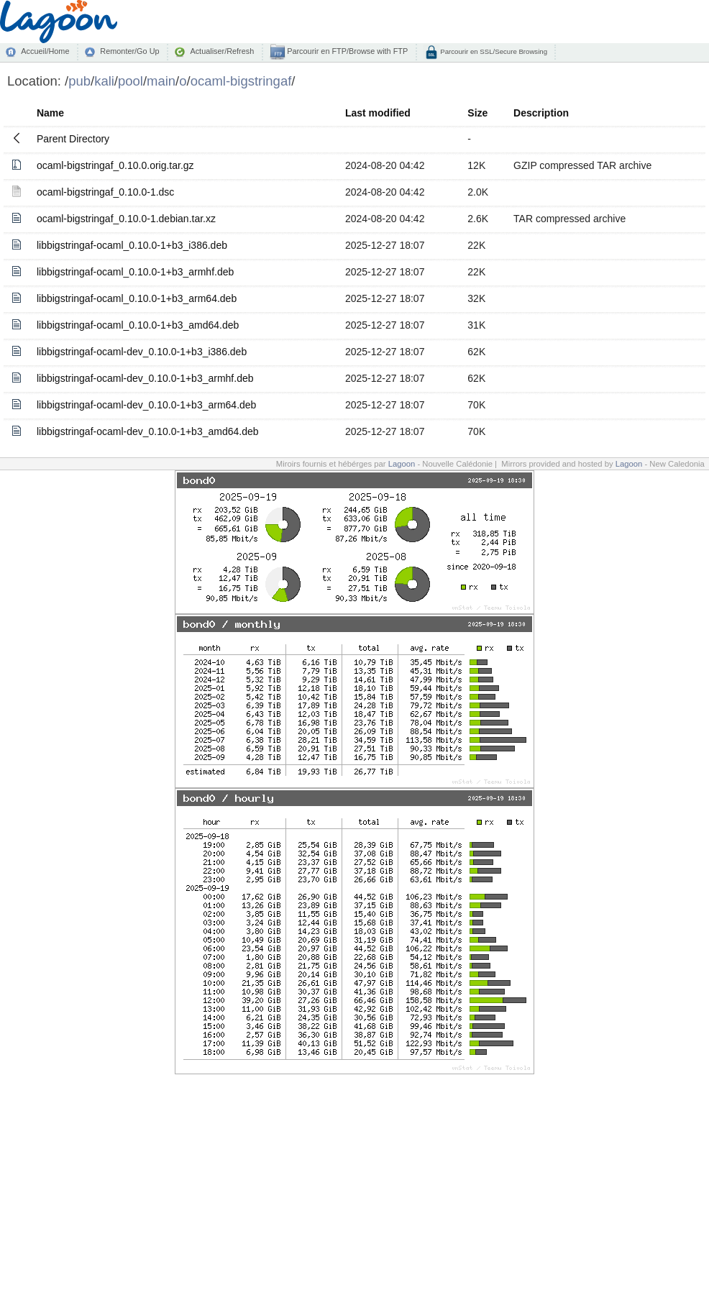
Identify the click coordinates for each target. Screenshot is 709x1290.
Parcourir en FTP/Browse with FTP (346, 51)
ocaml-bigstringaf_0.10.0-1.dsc (105, 192)
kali (104, 80)
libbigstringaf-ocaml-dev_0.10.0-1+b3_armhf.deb (145, 378)
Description (541, 113)
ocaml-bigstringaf (241, 80)
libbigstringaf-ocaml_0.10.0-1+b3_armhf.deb (135, 272)
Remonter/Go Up (129, 51)
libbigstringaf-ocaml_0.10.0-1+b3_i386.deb (132, 245)
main (161, 80)
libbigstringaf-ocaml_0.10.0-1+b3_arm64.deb (137, 298)
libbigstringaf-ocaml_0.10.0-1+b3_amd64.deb (138, 325)
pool (130, 80)
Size (477, 113)
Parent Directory (73, 139)
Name (50, 113)
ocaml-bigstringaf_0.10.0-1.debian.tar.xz (126, 218)
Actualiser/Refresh (222, 51)
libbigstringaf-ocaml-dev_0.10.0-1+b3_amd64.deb (148, 431)
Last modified (378, 113)
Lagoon (402, 463)
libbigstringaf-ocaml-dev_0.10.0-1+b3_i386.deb (142, 351)
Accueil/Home (45, 51)
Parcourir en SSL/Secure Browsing (493, 51)
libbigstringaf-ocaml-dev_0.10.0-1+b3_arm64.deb (146, 405)
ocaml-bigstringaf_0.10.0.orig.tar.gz (115, 165)
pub (79, 80)
